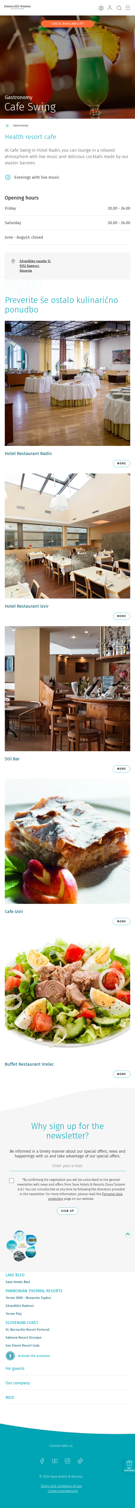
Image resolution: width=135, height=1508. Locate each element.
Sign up (67, 1211)
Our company (18, 1383)
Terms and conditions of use (61, 1486)
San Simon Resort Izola (22, 1345)
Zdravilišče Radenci (20, 1306)
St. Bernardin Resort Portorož (27, 1330)
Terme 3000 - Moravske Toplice (28, 1298)
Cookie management (63, 1491)
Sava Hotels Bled (18, 1282)
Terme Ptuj (14, 1314)
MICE (10, 1397)
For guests (15, 1368)
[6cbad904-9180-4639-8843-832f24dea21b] (67, 1166)
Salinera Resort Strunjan (24, 1337)
